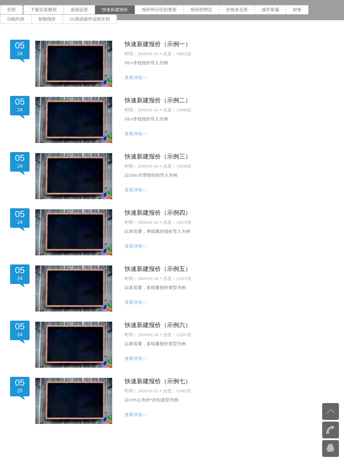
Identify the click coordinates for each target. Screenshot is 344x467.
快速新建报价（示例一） (158, 44)
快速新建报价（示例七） (158, 381)
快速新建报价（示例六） (158, 325)
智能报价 (47, 19)
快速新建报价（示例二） (158, 100)
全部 (11, 9)
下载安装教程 (44, 9)
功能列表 (16, 19)
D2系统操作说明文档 (90, 19)
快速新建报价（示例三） (158, 156)
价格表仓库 (237, 9)
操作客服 (270, 9)
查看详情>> (136, 77)
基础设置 (79, 9)
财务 (297, 9)
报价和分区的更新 (159, 9)
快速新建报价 (115, 9)
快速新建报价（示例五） (158, 268)
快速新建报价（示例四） (158, 212)
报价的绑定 (201, 9)
